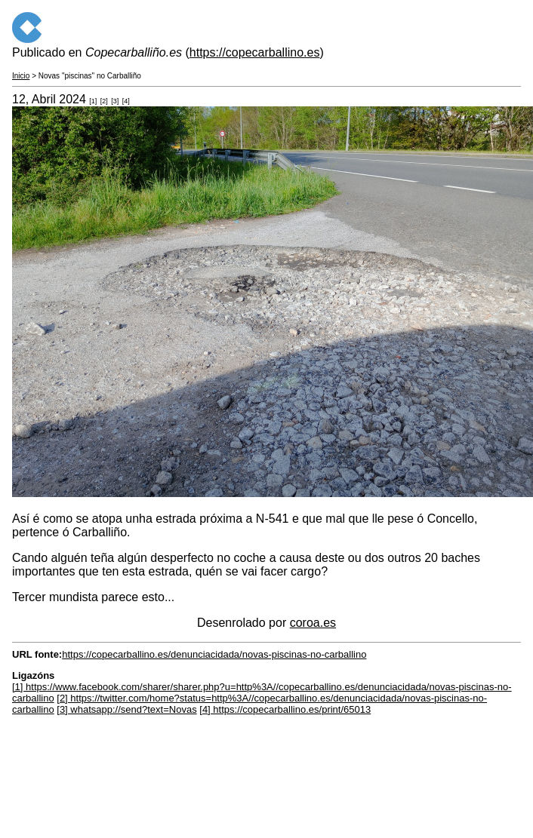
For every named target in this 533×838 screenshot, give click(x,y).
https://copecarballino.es (254, 52)
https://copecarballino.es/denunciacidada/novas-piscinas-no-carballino (214, 654)
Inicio (20, 76)
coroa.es (313, 622)
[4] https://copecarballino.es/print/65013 (285, 709)
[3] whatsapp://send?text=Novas (126, 709)
